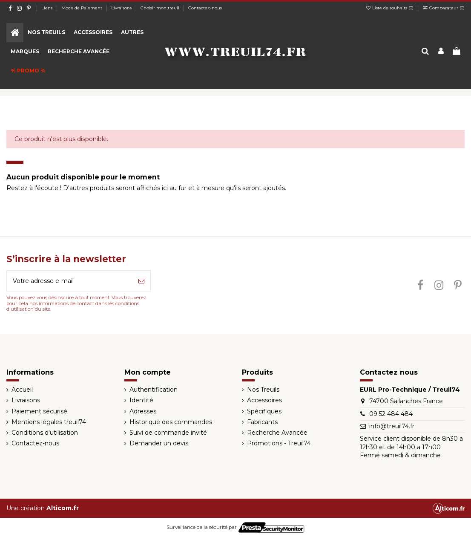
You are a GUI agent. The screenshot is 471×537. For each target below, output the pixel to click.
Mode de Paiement (82, 8)
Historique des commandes (170, 422)
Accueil (22, 389)
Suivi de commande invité (168, 432)
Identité (141, 400)
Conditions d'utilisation (44, 432)
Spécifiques (264, 411)
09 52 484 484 (391, 414)
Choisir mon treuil (161, 8)
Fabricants (262, 422)
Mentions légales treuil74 (48, 422)
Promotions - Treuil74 (279, 443)
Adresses (142, 411)
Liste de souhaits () (390, 8)
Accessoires (264, 400)
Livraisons (122, 8)
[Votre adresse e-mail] (69, 281)
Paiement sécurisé (39, 411)
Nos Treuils (263, 389)
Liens (47, 8)
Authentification (153, 389)
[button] (46, 32)
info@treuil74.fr (391, 426)
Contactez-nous (205, 8)
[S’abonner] (141, 281)
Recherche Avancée (277, 432)
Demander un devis (158, 443)
